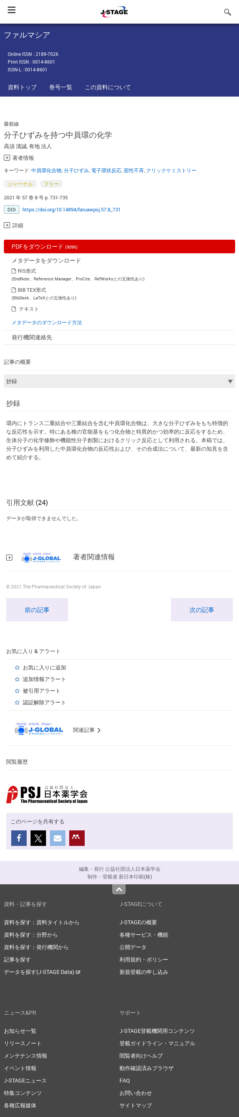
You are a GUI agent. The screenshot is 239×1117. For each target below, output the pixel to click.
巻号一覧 (60, 87)
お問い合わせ (136, 1092)
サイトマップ (136, 1105)
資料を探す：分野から (31, 934)
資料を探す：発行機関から (36, 947)
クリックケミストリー (171, 170)
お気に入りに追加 (44, 667)
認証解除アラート (44, 702)
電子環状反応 (106, 170)
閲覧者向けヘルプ (141, 1055)
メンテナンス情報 (25, 1055)
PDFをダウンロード (45, 246)
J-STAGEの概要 (138, 922)
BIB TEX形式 (32, 289)
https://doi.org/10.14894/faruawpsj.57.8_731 (71, 209)
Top (119, 889)
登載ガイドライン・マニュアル (157, 1043)
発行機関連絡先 (32, 337)
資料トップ (22, 87)
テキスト (29, 308)
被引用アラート (42, 690)
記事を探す (17, 959)
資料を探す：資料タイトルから (42, 922)
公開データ (133, 947)
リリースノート (23, 1043)
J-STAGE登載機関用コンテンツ (157, 1030)
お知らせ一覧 (20, 1030)
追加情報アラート (44, 679)
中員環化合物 (46, 170)
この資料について (108, 87)
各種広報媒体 (20, 1105)
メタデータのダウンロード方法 (47, 322)
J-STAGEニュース (25, 1080)
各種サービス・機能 (144, 934)
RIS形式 (27, 270)
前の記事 (37, 609)
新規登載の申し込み (144, 971)
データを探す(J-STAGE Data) (42, 971)
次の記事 (201, 609)
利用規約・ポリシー (144, 959)
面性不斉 (134, 170)
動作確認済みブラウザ (147, 1068)
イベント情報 (20, 1068)
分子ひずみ (76, 170)
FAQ (125, 1080)
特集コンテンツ (23, 1092)
